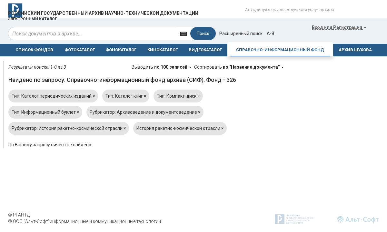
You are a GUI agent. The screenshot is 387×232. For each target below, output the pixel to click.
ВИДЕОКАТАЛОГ (205, 49)
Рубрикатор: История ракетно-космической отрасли (69, 128)
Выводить (162, 67)
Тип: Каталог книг (125, 96)
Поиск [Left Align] (203, 33)
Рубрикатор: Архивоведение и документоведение (145, 112)
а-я (270, 33)
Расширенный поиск (241, 33)
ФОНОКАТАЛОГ (120, 49)
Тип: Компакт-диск (178, 96)
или (339, 27)
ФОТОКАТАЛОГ (79, 49)
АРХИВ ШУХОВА (355, 49)
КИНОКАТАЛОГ (162, 49)
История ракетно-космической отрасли (179, 128)
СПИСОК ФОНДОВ (34, 49)
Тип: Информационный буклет (45, 112)
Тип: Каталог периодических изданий (53, 96)
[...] (92, 33)
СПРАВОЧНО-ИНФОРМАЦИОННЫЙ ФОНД (280, 49)
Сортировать (239, 67)
